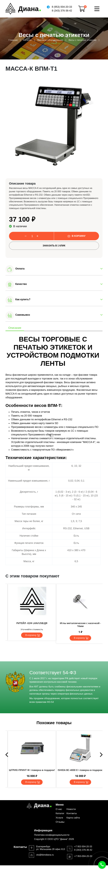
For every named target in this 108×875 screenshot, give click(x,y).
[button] (54, 269)
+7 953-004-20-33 (83, 856)
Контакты (72, 813)
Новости (71, 809)
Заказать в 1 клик (54, 245)
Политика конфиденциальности (51, 835)
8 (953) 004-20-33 (62, 6)
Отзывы (60, 822)
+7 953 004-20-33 (83, 846)
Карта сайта (73, 817)
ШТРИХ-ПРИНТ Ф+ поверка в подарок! (32, 770)
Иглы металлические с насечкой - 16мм (80, 624)
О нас (59, 809)
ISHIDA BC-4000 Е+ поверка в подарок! (80, 770)
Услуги (59, 817)
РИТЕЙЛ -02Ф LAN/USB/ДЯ (31, 623)
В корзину (78, 236)
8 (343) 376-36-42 (62, 10)
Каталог (60, 813)
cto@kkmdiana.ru (45, 855)
